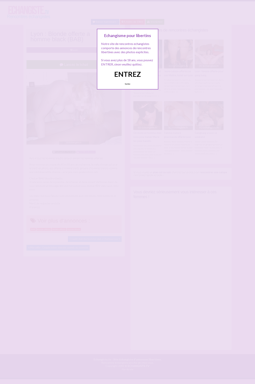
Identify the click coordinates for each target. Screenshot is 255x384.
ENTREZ (127, 74)
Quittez (127, 84)
